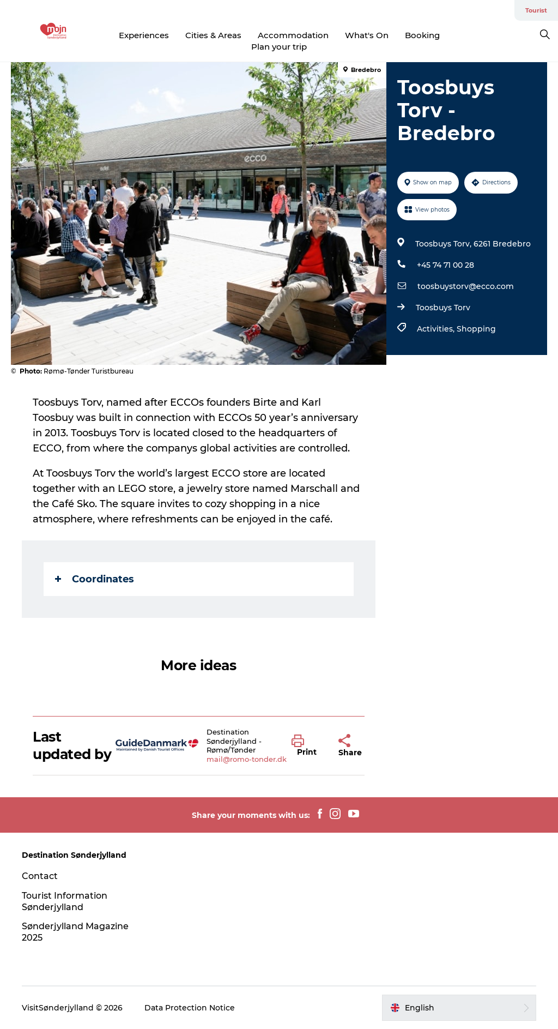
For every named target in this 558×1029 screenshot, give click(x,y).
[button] (307, 746)
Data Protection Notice (189, 1008)
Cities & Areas (213, 35)
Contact (40, 876)
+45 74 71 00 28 (445, 265)
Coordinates (94, 579)
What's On (367, 35)
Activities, (437, 329)
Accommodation (293, 35)
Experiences (144, 35)
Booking (422, 35)
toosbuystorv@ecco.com (465, 286)
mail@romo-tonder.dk (247, 759)
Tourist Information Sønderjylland (64, 901)
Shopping (476, 329)
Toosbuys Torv (443, 307)
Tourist (536, 10)
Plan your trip (279, 46)
